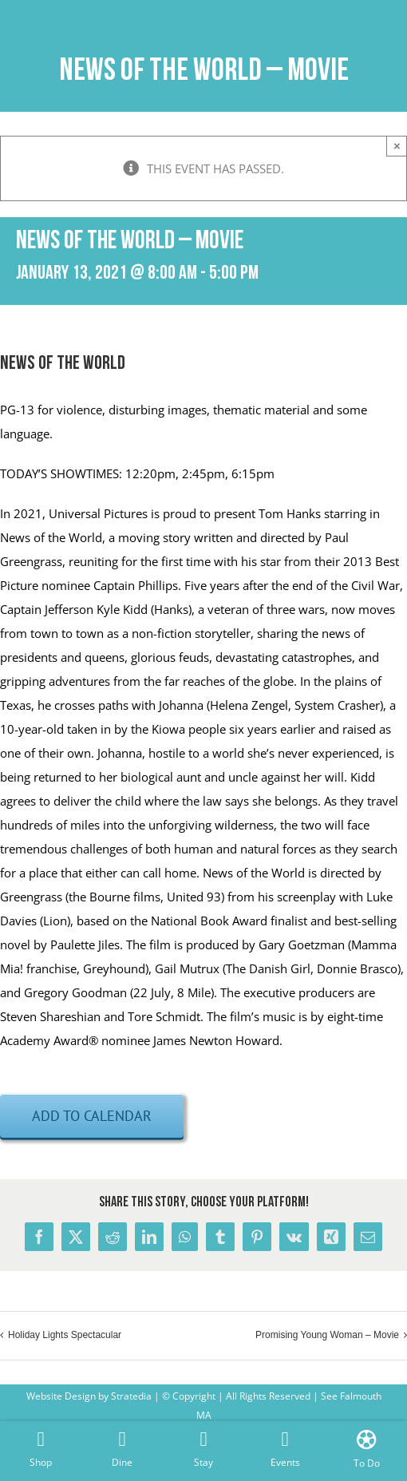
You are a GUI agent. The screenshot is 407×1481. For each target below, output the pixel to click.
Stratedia (131, 1396)
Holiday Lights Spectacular (64, 1334)
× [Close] (397, 145)
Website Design (61, 1396)
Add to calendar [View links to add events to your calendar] (92, 1115)
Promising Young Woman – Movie (327, 1334)
